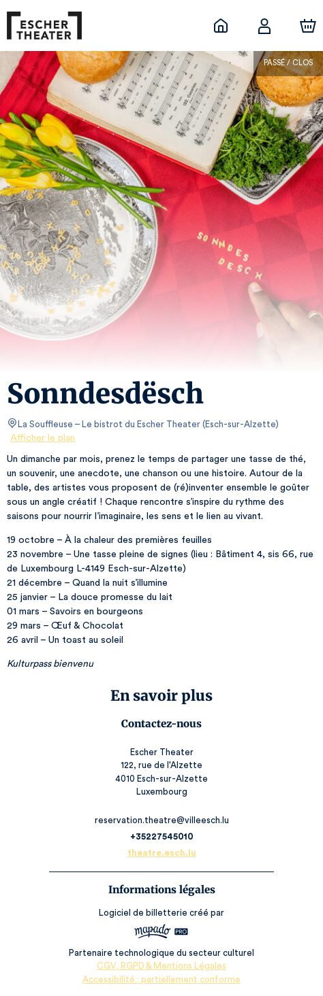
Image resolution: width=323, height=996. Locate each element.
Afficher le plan (41, 438)
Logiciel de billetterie (144, 913)
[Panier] (308, 25)
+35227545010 (161, 836)
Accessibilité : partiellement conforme (162, 979)
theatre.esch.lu (161, 853)
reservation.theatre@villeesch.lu (161, 820)
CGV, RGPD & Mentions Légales (161, 966)
